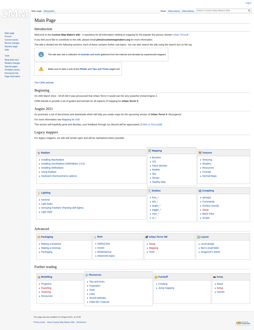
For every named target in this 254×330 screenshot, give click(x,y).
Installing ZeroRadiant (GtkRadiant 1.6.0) (63, 163)
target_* (156, 205)
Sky (154, 173)
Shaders (206, 163)
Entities (156, 190)
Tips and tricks (97, 281)
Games (221, 292)
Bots (100, 236)
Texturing (207, 159)
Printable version (12, 70)
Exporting (46, 288)
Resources (208, 167)
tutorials (85, 54)
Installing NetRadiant (52, 167)
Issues (100, 247)
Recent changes (12, 43)
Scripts (206, 217)
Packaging (47, 236)
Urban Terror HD (158, 236)
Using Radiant (48, 171)
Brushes (156, 157)
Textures (207, 152)
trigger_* (156, 209)
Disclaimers (81, 322)
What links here (12, 60)
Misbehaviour (104, 251)
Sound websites (97, 297)
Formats (206, 171)
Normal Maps (209, 176)
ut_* (154, 217)
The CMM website (44, 82)
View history (188, 11)
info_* (155, 201)
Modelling (46, 276)
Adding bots (103, 243)
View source (174, 11)
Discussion (49, 11)
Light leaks (47, 203)
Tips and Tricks (100, 69)
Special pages (11, 66)
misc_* (155, 213)
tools (97, 54)
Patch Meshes (159, 165)
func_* (155, 197)
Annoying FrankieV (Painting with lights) (62, 207)
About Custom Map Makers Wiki (61, 322)
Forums (8, 36)
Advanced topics (106, 255)
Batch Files (208, 213)
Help (7, 50)
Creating (162, 283)
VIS (154, 161)
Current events (11, 40)
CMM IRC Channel (99, 302)
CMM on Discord (150, 124)
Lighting (45, 192)
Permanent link (11, 73)
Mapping (157, 150)
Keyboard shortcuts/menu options (59, 176)
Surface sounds (210, 205)
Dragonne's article (210, 251)
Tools (152, 251)
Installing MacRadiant (52, 159)
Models (156, 169)
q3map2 (206, 197)
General (45, 199)
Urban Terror (179, 34)
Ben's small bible (210, 248)
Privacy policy (39, 322)
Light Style (46, 211)
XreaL (220, 276)
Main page (36, 11)
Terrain (155, 177)
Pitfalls (83, 69)
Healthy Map (159, 182)
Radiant (45, 152)
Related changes (12, 63)
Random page (11, 46)
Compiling (208, 190)
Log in (248, 3)
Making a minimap (51, 248)
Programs (46, 283)
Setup (205, 209)
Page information (12, 76)
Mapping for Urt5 (71, 119)
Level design (207, 243)
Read (163, 11)
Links (92, 294)
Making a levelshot (51, 243)
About (220, 283)
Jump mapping (166, 288)
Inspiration (94, 285)
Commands (208, 201)
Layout (205, 236)
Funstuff (163, 276)
